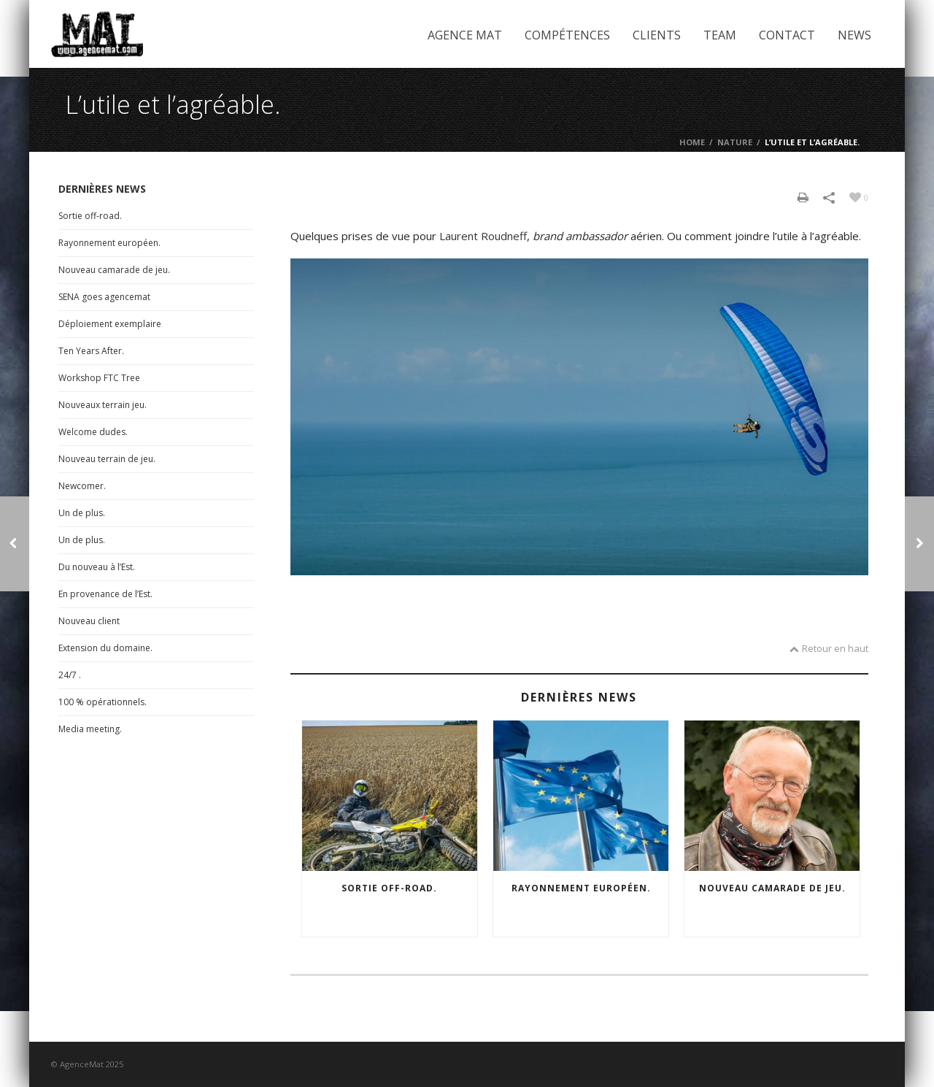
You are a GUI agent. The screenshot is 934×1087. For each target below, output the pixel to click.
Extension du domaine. (105, 648)
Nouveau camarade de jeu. (772, 888)
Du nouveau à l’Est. (96, 567)
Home (692, 142)
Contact (787, 35)
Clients (657, 35)
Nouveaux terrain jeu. (102, 405)
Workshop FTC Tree (99, 378)
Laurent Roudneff (483, 235)
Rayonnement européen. (581, 888)
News (854, 35)
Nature (734, 142)
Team (719, 35)
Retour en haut (829, 648)
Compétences (567, 35)
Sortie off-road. (389, 888)
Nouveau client (89, 621)
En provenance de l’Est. (105, 594)
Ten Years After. (91, 351)
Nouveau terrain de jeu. (106, 459)
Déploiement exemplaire (109, 324)
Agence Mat (465, 35)
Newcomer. (82, 486)
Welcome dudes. (93, 432)
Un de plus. (81, 513)
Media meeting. (90, 729)
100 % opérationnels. (102, 702)
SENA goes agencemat (104, 297)
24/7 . (69, 675)
